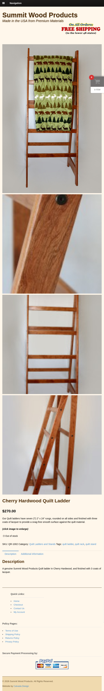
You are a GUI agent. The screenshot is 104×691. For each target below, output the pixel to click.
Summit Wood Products (40, 15)
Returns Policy (12, 638)
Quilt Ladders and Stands (42, 544)
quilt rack (79, 544)
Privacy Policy (12, 641)
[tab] (10, 554)
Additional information (32, 554)
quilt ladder (68, 544)
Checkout (18, 605)
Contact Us (19, 608)
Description (10, 554)
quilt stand (91, 544)
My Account (19, 612)
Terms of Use (11, 630)
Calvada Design (21, 686)
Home (16, 601)
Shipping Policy (12, 634)
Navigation (16, 3)
